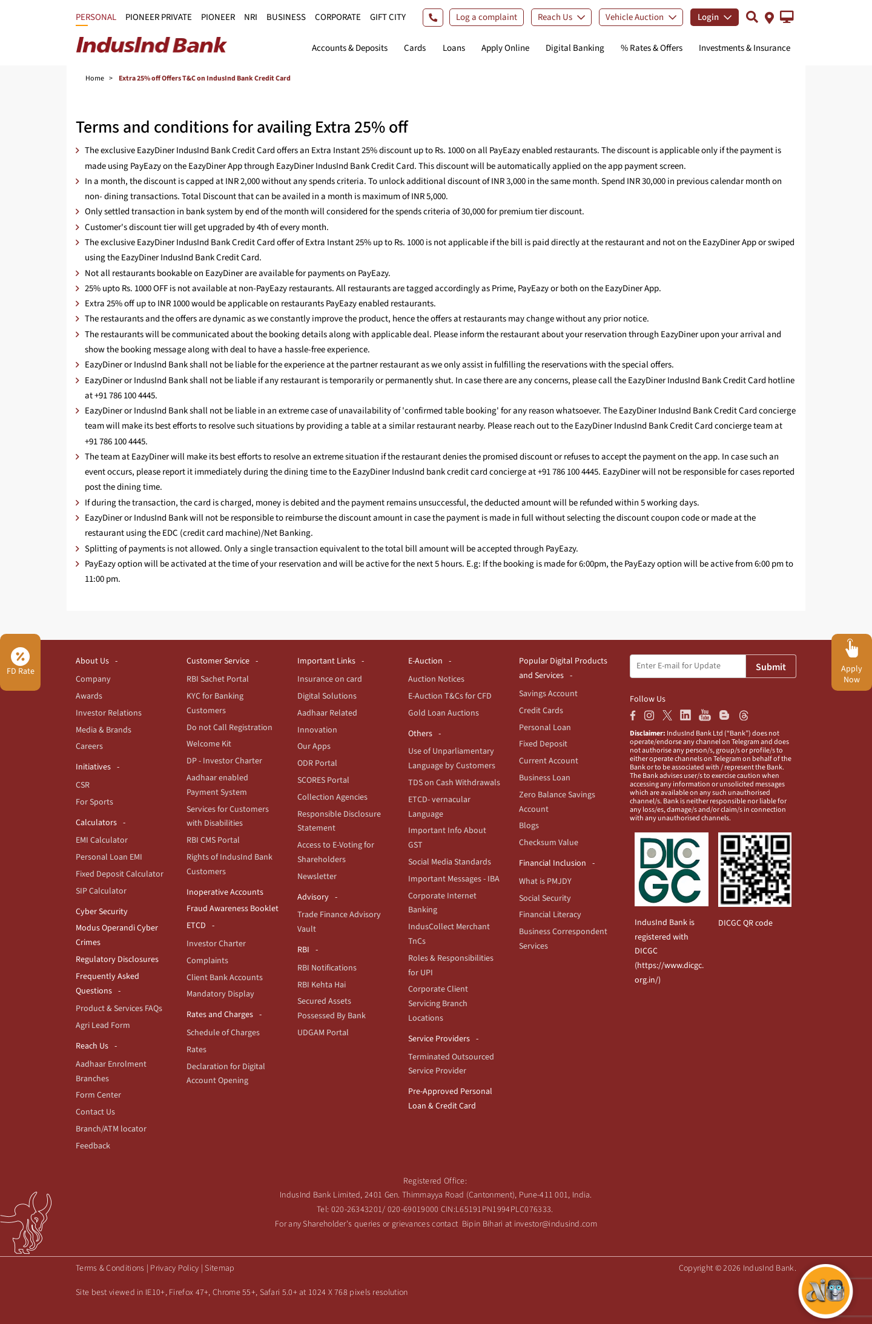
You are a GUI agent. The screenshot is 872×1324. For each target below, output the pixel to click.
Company (93, 679)
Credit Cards (541, 711)
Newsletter (317, 877)
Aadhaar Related (327, 713)
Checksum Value (548, 843)
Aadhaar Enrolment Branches (111, 1071)
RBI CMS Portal (213, 840)
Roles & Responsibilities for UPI (451, 965)
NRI (250, 17)
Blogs (529, 826)
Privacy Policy (174, 1268)
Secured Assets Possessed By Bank (331, 1008)
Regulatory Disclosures (117, 959)
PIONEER (218, 17)
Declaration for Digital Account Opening (226, 1074)
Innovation (317, 730)
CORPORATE (338, 17)
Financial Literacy (550, 915)
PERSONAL (96, 17)
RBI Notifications (327, 968)
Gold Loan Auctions (443, 713)
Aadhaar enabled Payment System (217, 785)
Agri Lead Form (103, 1025)
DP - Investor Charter (224, 761)
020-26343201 (357, 1210)
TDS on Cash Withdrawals (454, 783)
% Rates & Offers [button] (651, 48)
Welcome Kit (209, 744)
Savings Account (548, 694)
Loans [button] (454, 48)
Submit (771, 667)
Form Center (98, 1095)
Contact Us (95, 1112)
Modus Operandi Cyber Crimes (117, 935)
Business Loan (544, 778)
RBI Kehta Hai (321, 985)
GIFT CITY (388, 17)
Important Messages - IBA (454, 879)
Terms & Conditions (110, 1268)
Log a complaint (486, 17)
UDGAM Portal (323, 1033)
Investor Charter (216, 944)
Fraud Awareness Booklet (233, 909)
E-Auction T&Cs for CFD (450, 696)
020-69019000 (413, 1210)
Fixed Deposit (543, 744)
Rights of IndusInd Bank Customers (229, 864)
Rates (196, 1050)
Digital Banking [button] (575, 48)
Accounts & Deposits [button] (350, 48)
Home (94, 78)
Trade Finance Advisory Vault (339, 922)
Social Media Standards (449, 862)
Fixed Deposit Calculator (120, 874)
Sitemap (219, 1268)
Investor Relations (109, 713)
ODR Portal (317, 763)
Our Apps (314, 746)
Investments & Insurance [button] (744, 48)
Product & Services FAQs (119, 1009)
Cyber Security (102, 912)
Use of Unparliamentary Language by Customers (451, 758)
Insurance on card (329, 679)
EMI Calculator (102, 840)
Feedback (93, 1146)
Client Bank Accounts (225, 978)
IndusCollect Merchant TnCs (449, 934)
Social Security (545, 898)
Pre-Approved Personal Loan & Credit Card (450, 1098)
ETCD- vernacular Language (439, 807)
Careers (89, 746)
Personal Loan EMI (109, 857)
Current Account (548, 761)
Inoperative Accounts (225, 892)
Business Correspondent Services (563, 939)
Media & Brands (103, 730)
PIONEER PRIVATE (158, 17)
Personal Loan (545, 728)
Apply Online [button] (505, 48)
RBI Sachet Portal (218, 679)
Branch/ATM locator (111, 1129)
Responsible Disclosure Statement (339, 821)
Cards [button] (415, 48)
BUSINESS (286, 17)
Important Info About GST (447, 838)
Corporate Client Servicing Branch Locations (438, 1003)
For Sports (94, 802)
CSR (83, 785)
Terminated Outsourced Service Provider (451, 1064)
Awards (89, 696)
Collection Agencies (332, 797)
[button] (787, 16)
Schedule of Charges (223, 1033)
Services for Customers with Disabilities (228, 816)
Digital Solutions (327, 696)
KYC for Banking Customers (215, 703)
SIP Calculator (101, 891)
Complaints (207, 961)
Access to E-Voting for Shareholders (335, 852)
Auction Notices (436, 679)
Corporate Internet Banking (442, 903)
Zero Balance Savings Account (557, 802)
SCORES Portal (323, 780)
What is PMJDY (545, 881)
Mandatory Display (220, 994)
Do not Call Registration (229, 728)
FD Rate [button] (21, 662)
